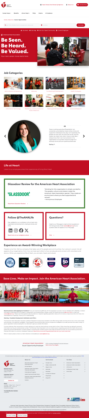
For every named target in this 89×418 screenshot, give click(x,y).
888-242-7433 (68, 312)
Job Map (32, 30)
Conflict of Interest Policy (15, 407)
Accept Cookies (11, 415)
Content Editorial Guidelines (48, 407)
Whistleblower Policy (35, 407)
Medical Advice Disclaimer (43, 405)
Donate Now (82, 5)
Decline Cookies (22, 415)
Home (5, 19)
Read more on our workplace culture (19, 235)
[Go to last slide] (5, 136)
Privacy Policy (32, 405)
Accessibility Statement (65, 405)
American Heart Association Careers (19, 405)
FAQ (51, 235)
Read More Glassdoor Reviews (18, 204)
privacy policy (57, 413)
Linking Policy (25, 407)
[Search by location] (58, 25)
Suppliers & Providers (61, 407)
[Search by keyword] (21, 25)
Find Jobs (81, 25)
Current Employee (62, 30)
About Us (69, 4)
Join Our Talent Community (46, 30)
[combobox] (21, 25)
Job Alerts (24, 30)
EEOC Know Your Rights (52, 345)
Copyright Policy (55, 405)
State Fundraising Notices (73, 407)
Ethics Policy (75, 405)
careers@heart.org (68, 226)
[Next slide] (83, 136)
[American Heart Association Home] (12, 5)
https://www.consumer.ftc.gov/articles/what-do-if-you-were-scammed (51, 331)
